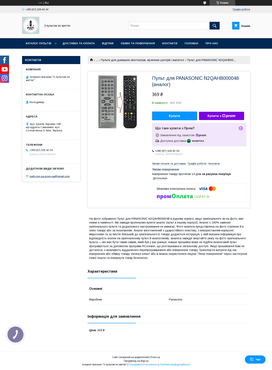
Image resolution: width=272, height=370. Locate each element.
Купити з (221, 116)
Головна (191, 43)
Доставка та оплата (78, 43)
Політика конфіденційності (174, 364)
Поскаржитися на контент (143, 364)
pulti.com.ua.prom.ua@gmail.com (50, 176)
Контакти (169, 43)
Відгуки (107, 43)
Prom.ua (155, 357)
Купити (174, 116)
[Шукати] (215, 26)
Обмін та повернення (138, 43)
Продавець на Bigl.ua (136, 360)
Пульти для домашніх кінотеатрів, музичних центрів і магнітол (142, 60)
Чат (255, 359)
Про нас (211, 43)
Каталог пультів (38, 43)
